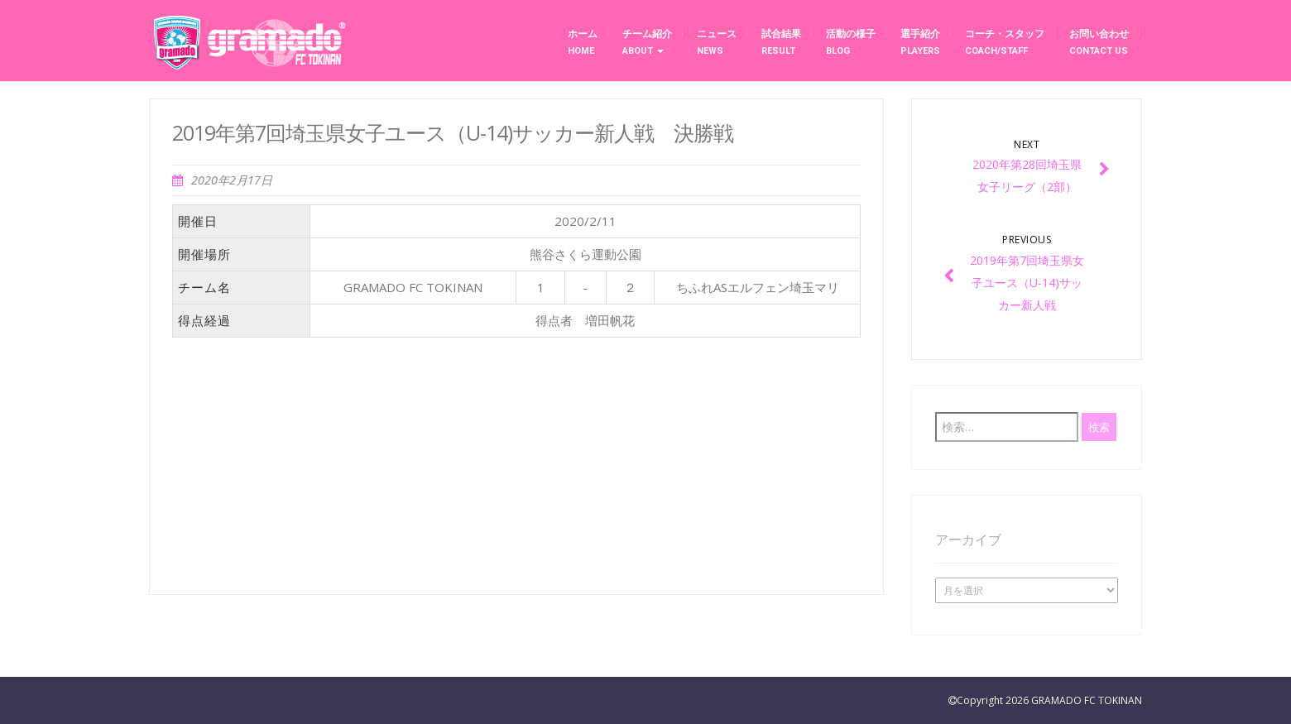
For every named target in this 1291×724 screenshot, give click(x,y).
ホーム (583, 42)
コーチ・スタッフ (1004, 42)
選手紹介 (920, 42)
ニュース (717, 42)
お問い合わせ (1099, 42)
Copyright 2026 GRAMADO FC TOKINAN (1049, 700)
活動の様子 (851, 42)
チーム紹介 (647, 42)
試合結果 (781, 42)
